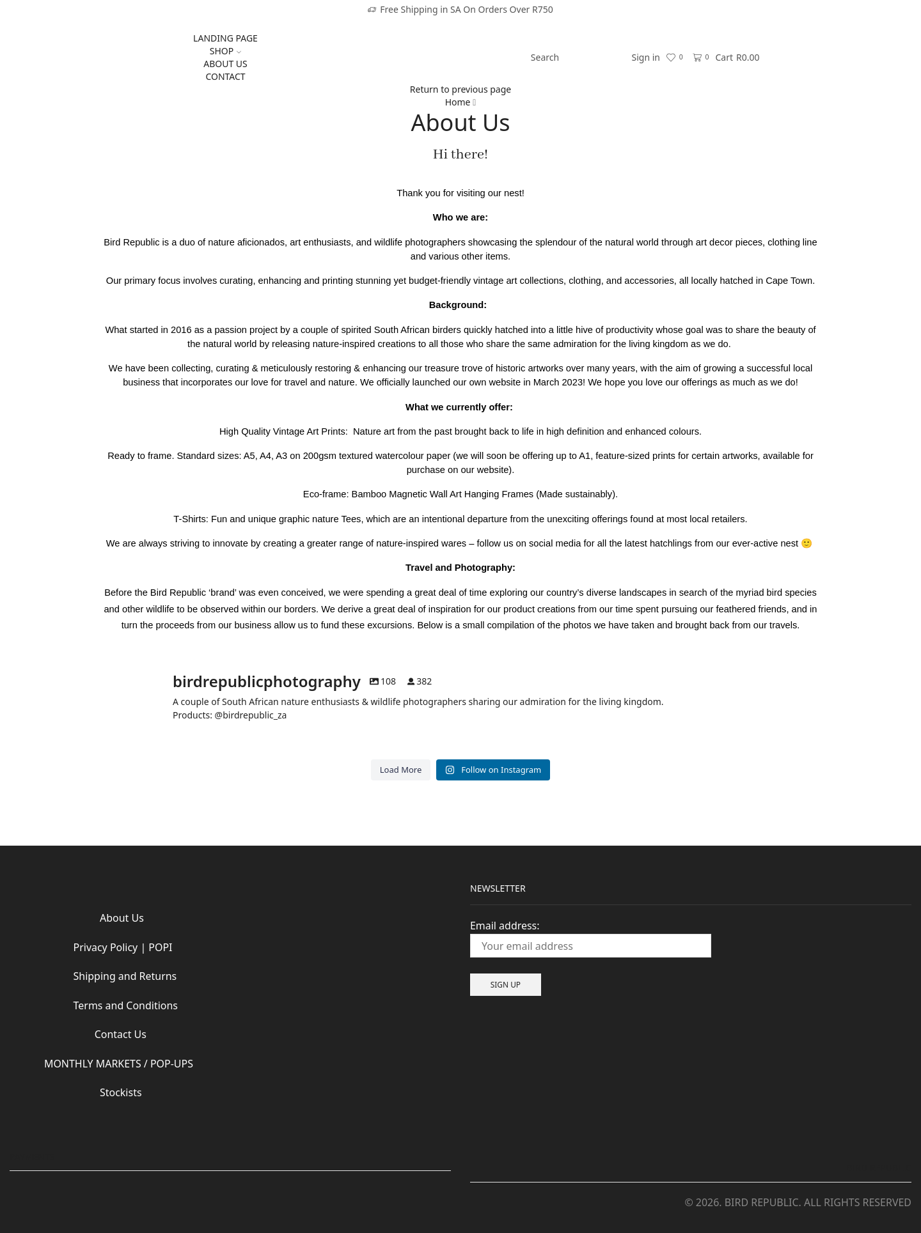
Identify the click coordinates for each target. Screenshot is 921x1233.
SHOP (225, 51)
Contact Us (97, 1034)
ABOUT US (225, 64)
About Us (122, 918)
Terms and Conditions (113, 1005)
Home (458, 102)
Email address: (590, 938)
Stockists (76, 1092)
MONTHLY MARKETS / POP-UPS (118, 1064)
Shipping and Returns (125, 976)
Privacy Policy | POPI (110, 947)
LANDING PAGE (225, 38)
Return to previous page (460, 89)
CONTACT (225, 76)
